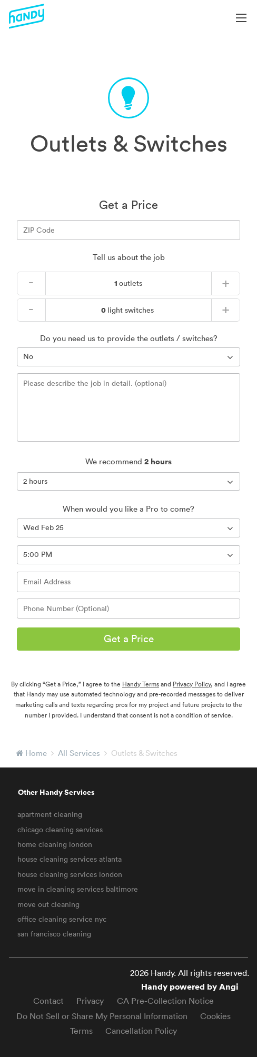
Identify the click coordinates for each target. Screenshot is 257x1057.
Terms (81, 1030)
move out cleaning (48, 904)
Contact (48, 1000)
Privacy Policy (192, 684)
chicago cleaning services (60, 829)
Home (36, 753)
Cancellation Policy (141, 1030)
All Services (79, 753)
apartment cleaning (49, 814)
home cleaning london (54, 844)
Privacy (90, 1000)
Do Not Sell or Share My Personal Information (101, 1016)
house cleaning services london (69, 874)
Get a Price (129, 638)
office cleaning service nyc (61, 919)
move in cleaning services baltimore (77, 889)
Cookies (215, 1016)
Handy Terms (140, 684)
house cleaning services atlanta (69, 859)
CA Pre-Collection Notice (165, 1000)
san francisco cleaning (54, 934)
